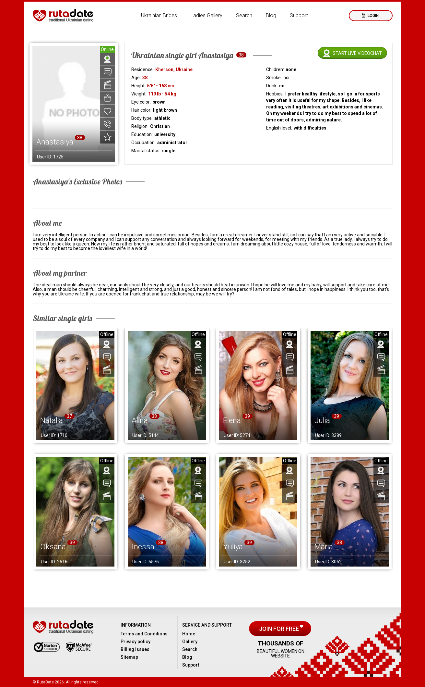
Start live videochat (357, 53)
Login (373, 15)
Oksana (53, 546)
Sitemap (129, 657)
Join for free (279, 628)
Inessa (143, 546)
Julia (322, 420)
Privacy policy (135, 641)
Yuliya (233, 546)
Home (188, 633)
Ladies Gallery (206, 15)
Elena (232, 420)
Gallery (189, 641)
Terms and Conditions (144, 633)
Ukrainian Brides (159, 15)
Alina (140, 420)
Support (299, 15)
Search (244, 15)
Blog (271, 15)
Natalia (51, 420)
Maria (323, 546)
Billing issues (135, 649)
